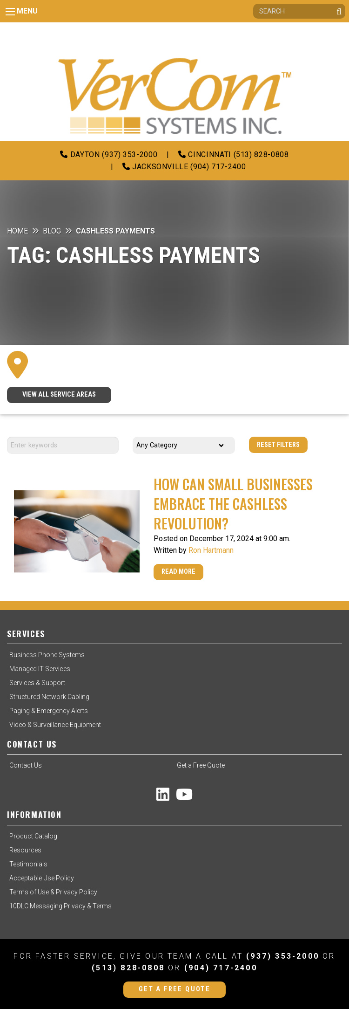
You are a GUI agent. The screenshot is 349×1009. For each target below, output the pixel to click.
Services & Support (37, 682)
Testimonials (28, 864)
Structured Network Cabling (49, 696)
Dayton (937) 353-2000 (108, 154)
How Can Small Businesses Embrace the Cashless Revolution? (233, 504)
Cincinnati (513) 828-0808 (233, 154)
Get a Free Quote (201, 765)
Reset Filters (278, 445)
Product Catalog (33, 836)
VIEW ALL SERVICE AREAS (59, 394)
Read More (178, 572)
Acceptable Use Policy (41, 878)
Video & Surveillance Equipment (55, 724)
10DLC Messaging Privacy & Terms (60, 906)
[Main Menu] (10, 11)
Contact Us (25, 765)
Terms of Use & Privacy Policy (53, 892)
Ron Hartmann (211, 550)
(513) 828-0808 (128, 967)
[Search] (299, 11)
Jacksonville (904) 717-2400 (184, 166)
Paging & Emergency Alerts (48, 710)
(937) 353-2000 (282, 956)
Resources (25, 850)
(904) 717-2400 (220, 967)
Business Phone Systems (47, 655)
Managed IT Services (39, 669)
